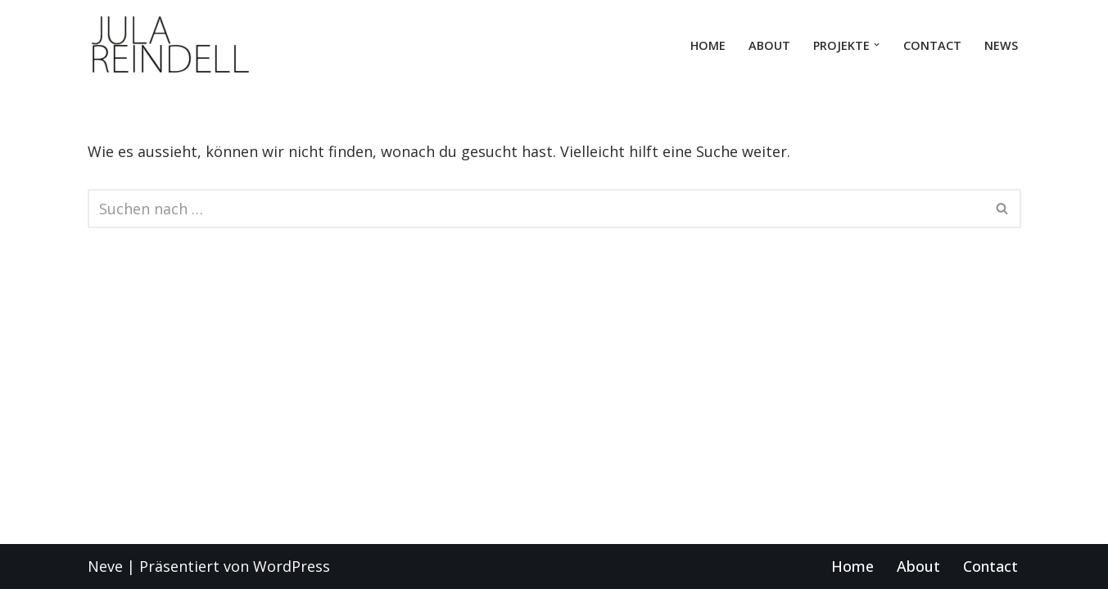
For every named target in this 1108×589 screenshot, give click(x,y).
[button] (877, 44)
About (769, 45)
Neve (105, 566)
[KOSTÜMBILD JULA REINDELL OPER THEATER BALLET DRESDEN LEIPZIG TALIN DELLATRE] (169, 45)
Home (708, 45)
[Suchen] (536, 208)
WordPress (291, 566)
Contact (932, 45)
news (1001, 45)
